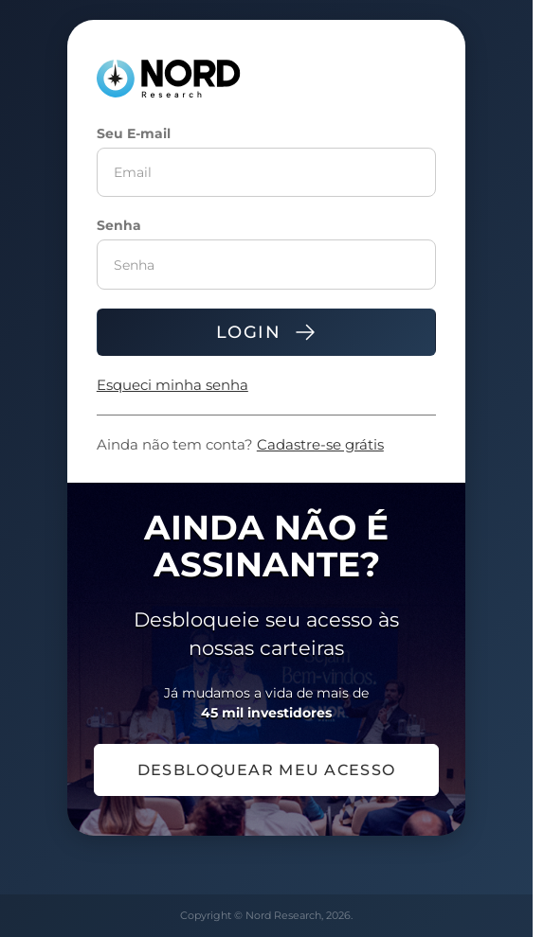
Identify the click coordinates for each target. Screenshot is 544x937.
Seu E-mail (134, 133)
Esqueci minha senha (172, 385)
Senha (119, 225)
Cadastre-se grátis (320, 444)
